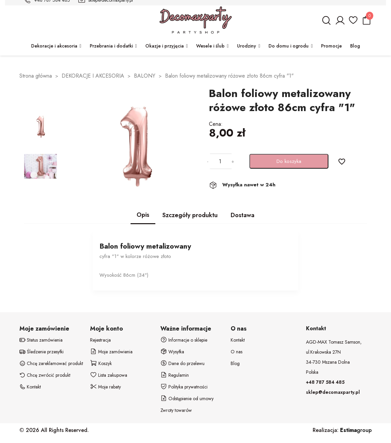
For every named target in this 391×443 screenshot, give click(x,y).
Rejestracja (100, 340)
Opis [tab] (143, 214)
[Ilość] (220, 161)
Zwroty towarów (176, 410)
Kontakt (238, 340)
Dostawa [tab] (242, 215)
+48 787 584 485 (325, 382)
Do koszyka (289, 161)
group (356, 430)
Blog (235, 363)
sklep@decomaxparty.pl (333, 392)
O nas (236, 351)
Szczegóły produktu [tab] (190, 215)
